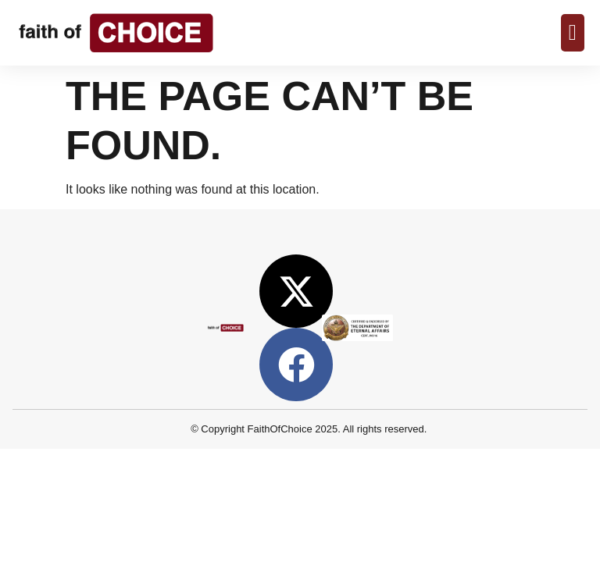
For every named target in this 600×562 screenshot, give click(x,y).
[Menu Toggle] (572, 33)
